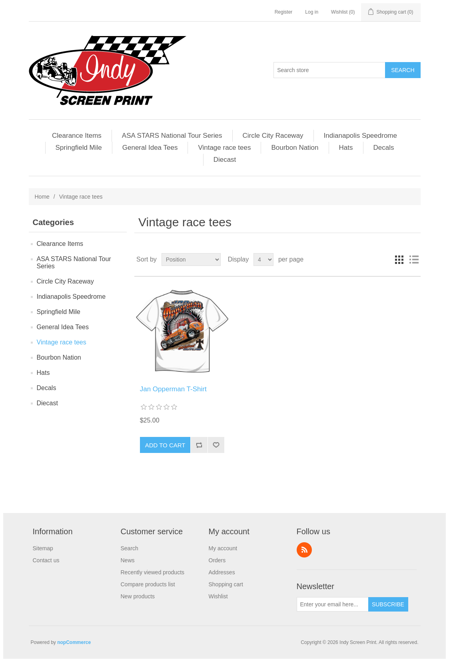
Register (284, 12)
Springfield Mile (79, 147)
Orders (217, 560)
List (414, 259)
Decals (383, 147)
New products (138, 596)
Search (129, 548)
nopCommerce (74, 642)
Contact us (46, 560)
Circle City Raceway (273, 135)
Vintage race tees (224, 147)
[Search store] (329, 70)
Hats (346, 147)
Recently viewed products (153, 572)
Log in (311, 12)
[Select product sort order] (191, 259)
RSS (304, 549)
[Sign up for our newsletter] (333, 604)
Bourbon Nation (294, 147)
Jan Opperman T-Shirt (173, 389)
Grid (399, 259)
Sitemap (43, 548)
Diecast (225, 159)
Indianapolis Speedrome (360, 135)
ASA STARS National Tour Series (172, 135)
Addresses (222, 572)
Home (42, 196)
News (128, 560)
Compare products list (148, 584)
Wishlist (218, 596)
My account (223, 548)
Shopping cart (226, 584)
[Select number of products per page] (263, 259)
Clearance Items (77, 135)
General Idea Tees (150, 147)
